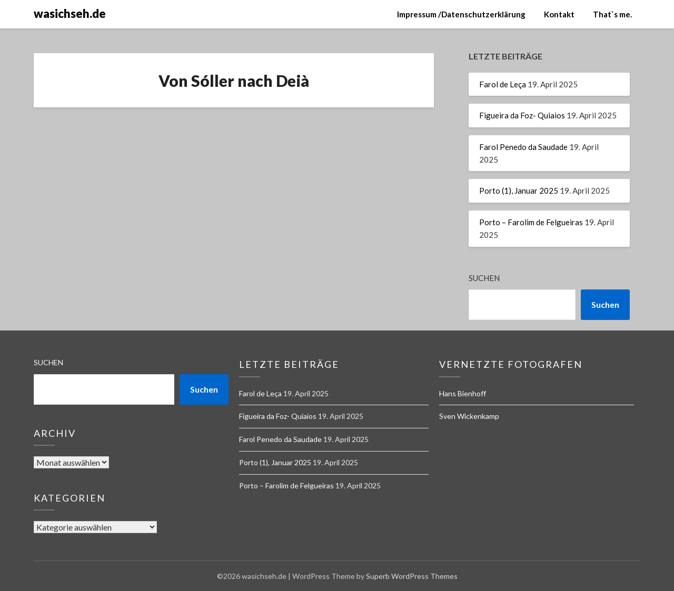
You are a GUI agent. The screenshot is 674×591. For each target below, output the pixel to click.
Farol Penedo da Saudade (523, 147)
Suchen (484, 278)
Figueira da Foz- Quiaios (522, 115)
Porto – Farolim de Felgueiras (531, 222)
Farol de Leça (502, 84)
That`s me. (612, 14)
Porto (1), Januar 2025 (518, 190)
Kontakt (559, 14)
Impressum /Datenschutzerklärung (461, 14)
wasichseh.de (70, 13)
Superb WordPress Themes (412, 576)
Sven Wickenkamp (469, 416)
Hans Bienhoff (462, 393)
